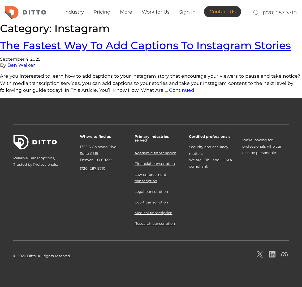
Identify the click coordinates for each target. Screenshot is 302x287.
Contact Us (222, 12)
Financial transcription (155, 163)
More (126, 12)
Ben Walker (21, 65)
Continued (181, 90)
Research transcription (155, 223)
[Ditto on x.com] (260, 256)
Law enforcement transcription (150, 177)
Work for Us (156, 12)
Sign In (187, 12)
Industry (74, 12)
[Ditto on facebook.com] (284, 256)
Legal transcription (151, 191)
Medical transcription (153, 213)
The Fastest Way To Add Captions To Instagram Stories (145, 45)
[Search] (255, 12)
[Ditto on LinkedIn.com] (272, 256)
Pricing (101, 12)
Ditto (25, 12)
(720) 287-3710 (280, 13)
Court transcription (151, 202)
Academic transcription (155, 153)
